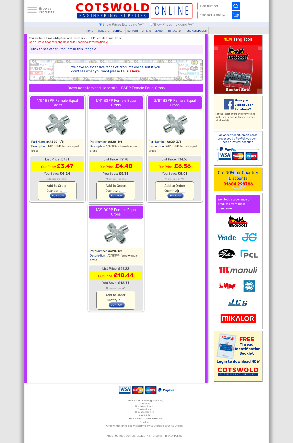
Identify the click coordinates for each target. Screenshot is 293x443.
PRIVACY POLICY (173, 435)
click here (220, 117)
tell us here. (131, 71)
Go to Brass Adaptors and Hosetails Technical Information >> (68, 42)
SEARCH (159, 30)
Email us (144, 422)
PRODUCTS (103, 30)
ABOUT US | (113, 435)
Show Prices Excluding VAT (122, 24)
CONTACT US (127, 435)
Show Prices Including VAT (172, 24)
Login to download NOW (238, 361)
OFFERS (146, 30)
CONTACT (118, 30)
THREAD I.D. (174, 30)
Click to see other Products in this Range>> (64, 49)
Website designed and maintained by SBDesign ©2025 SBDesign (144, 425)
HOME (89, 30)
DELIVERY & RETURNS (149, 435)
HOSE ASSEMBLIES (196, 30)
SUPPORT (132, 30)
